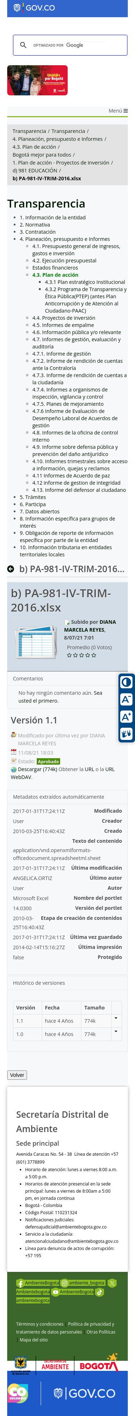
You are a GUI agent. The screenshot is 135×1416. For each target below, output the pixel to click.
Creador (112, 820)
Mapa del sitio (34, 1340)
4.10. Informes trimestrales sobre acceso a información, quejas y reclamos (79, 465)
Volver (17, 1075)
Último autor (106, 877)
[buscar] (69, 45)
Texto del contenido (97, 840)
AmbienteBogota (37, 1283)
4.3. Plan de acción (34, 146)
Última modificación (96, 867)
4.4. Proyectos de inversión (63, 317)
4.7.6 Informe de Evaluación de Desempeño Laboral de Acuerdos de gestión (75, 418)
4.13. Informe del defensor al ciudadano (79, 489)
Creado (113, 830)
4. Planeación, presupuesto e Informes (58, 139)
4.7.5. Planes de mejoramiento (68, 403)
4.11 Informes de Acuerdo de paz (71, 475)
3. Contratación (38, 231)
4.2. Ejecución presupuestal (64, 260)
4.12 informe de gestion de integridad (76, 482)
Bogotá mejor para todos (42, 154)
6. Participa (33, 504)
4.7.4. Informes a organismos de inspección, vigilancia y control (70, 393)
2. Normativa (35, 224)
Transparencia (29, 131)
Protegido (110, 957)
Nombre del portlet (97, 897)
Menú (118, 110)
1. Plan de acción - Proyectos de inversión (61, 162)
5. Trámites (33, 497)
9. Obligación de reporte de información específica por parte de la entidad (66, 536)
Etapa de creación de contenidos (81, 917)
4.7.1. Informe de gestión (61, 353)
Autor (115, 887)
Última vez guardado (96, 936)
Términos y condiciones (39, 1324)
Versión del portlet (98, 907)
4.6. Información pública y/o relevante (76, 332)
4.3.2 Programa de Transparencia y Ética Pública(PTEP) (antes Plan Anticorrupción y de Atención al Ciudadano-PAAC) (86, 300)
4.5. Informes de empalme (63, 325)
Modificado (108, 810)
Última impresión (100, 947)
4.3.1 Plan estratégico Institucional (85, 282)
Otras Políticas (100, 1332)
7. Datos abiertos (40, 511)
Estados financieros (55, 267)
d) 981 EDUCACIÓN (35, 170)
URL (89, 769)
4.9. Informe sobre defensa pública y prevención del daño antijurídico (75, 450)
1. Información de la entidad (53, 217)
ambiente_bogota (82, 1283)
